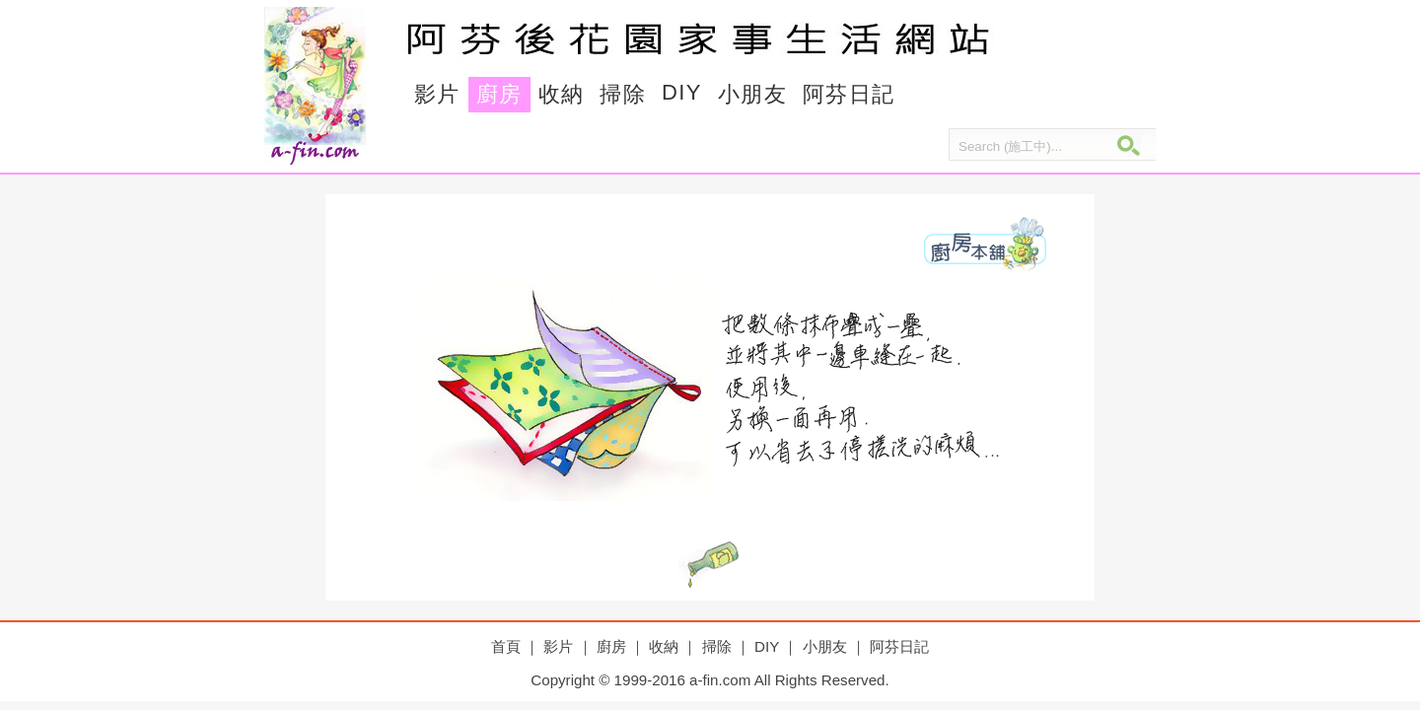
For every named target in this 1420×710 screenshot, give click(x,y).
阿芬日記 (849, 94)
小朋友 (752, 94)
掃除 (623, 94)
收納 (561, 94)
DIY (682, 92)
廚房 (499, 94)
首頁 (506, 646)
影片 (437, 94)
